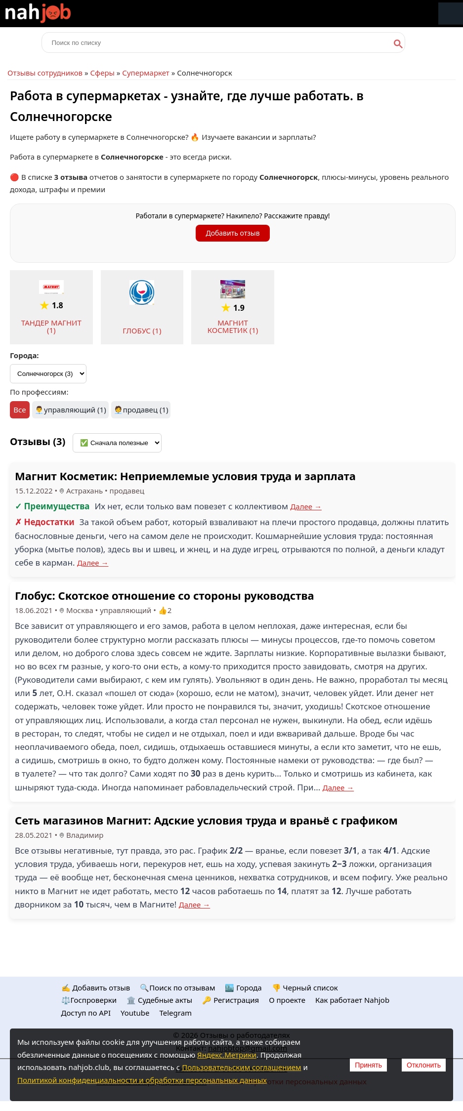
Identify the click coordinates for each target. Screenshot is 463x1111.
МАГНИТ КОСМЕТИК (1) (233, 326)
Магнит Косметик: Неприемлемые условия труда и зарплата (185, 475)
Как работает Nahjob (352, 1000)
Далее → (306, 506)
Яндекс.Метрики (226, 1055)
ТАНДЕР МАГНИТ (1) (51, 326)
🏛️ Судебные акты (159, 1000)
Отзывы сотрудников (45, 73)
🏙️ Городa (243, 987)
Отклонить (424, 1065)
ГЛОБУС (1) (142, 330)
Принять (368, 1065)
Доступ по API (86, 1013)
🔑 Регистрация (230, 1000)
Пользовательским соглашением (241, 1067)
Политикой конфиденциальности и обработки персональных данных (142, 1080)
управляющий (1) (75, 409)
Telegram (175, 1013)
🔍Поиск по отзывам (177, 987)
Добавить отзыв (232, 233)
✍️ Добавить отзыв (95, 987)
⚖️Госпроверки (89, 1000)
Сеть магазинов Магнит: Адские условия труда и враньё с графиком (206, 820)
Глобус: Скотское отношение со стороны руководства (164, 595)
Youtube (135, 1013)
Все (19, 409)
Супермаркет (145, 73)
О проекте (287, 1000)
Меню (450, 13)
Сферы (102, 73)
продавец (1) (145, 409)
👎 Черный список (305, 987)
